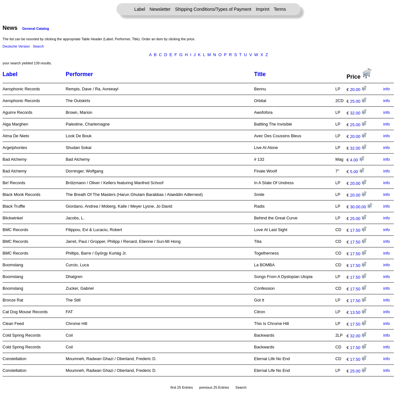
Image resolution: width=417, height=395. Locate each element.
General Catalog (35, 28)
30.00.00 (361, 206)
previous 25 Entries (214, 387)
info (386, 89)
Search (38, 46)
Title (260, 74)
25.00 (358, 101)
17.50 (358, 230)
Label (139, 9)
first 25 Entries (181, 387)
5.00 (357, 171)
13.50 (358, 312)
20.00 (358, 89)
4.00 (357, 160)
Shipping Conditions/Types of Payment (213, 9)
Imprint (262, 9)
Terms (280, 9)
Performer (79, 74)
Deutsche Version (16, 46)
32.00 (358, 113)
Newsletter (159, 9)
